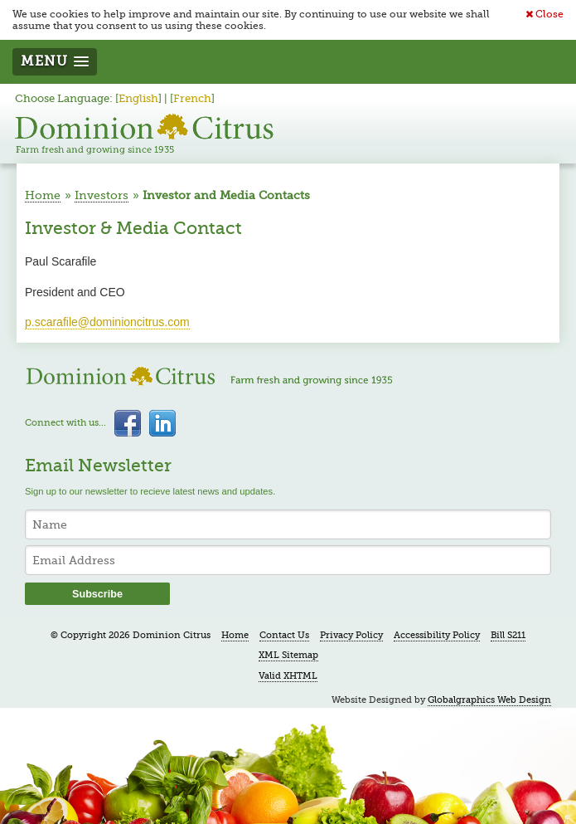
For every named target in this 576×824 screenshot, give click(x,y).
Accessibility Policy (437, 635)
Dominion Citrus (144, 133)
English (138, 99)
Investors (101, 195)
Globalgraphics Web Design (489, 700)
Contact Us (284, 635)
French (192, 99)
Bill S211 (508, 635)
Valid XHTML (288, 675)
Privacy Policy (351, 635)
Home (43, 195)
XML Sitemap (288, 655)
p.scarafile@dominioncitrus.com (107, 322)
